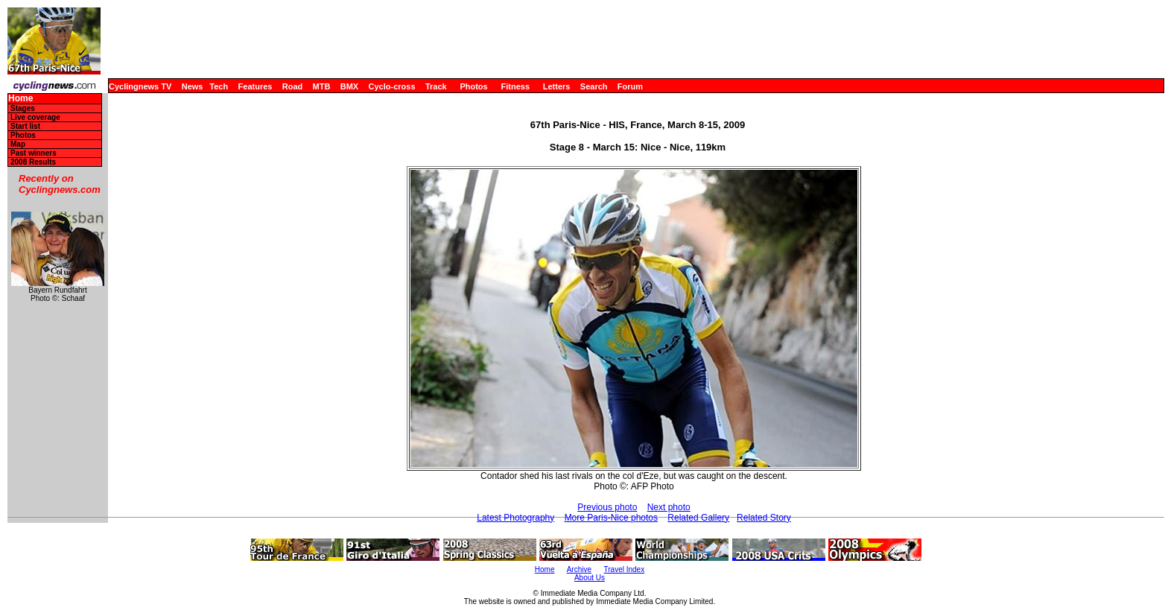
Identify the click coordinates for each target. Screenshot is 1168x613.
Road (292, 86)
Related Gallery (698, 517)
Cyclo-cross (392, 86)
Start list (25, 126)
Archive (579, 569)
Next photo (669, 507)
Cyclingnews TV (140, 86)
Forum (630, 86)
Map (17, 144)
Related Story (764, 517)
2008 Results (33, 162)
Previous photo (607, 507)
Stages (22, 108)
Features (255, 86)
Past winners (33, 153)
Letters (557, 86)
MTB (322, 86)
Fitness (515, 86)
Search (594, 86)
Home (20, 99)
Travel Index (624, 569)
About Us (589, 578)
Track (436, 86)
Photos (473, 86)
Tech (218, 86)
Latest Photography (515, 517)
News (192, 86)
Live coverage (35, 117)
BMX (349, 86)
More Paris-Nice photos (611, 517)
